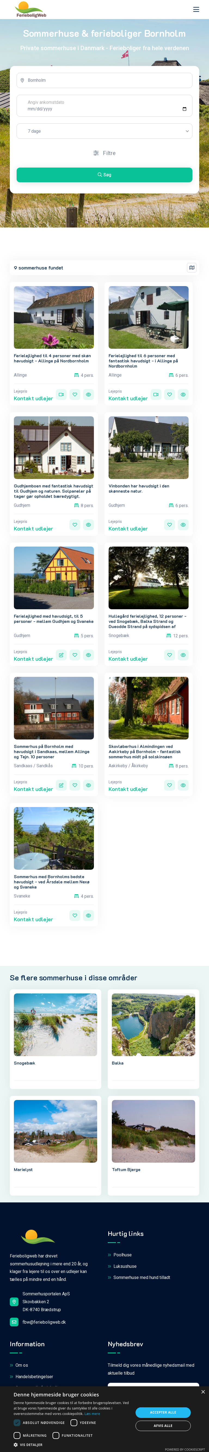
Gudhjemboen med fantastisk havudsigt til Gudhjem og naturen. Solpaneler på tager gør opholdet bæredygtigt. (53, 491)
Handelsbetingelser (31, 1377)
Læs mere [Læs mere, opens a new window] (92, 1413)
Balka (118, 1062)
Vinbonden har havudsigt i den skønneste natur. (139, 488)
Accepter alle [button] (163, 1412)
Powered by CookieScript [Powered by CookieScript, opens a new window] (185, 1449)
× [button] (203, 1392)
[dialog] (104, 1419)
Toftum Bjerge (126, 1169)
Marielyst (23, 1169)
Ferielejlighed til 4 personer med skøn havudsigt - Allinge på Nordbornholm (52, 358)
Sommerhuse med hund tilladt (139, 1277)
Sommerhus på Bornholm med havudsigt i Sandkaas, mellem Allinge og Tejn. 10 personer (52, 751)
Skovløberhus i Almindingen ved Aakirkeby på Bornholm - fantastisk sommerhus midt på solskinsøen (145, 751)
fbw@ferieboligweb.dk (38, 1322)
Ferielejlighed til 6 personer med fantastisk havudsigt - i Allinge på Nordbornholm (143, 361)
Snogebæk (24, 1062)
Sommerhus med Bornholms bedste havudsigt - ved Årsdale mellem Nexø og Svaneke (52, 882)
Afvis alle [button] (163, 1425)
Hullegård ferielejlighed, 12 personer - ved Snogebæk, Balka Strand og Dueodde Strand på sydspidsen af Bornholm (147, 623)
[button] (72, 1445)
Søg (104, 175)
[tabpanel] (104, 129)
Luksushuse (122, 1266)
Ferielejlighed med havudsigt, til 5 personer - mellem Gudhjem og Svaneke (54, 618)
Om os (19, 1365)
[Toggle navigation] (196, 9)
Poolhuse (120, 1255)
